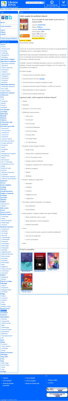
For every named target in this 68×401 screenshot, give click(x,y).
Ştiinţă (3, 342)
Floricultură (4, 70)
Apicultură (4, 65)
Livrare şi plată (31, 381)
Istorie (3, 210)
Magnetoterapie (6, 252)
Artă (2, 97)
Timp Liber (4, 357)
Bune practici (5, 204)
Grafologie (4, 348)
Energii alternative (7, 191)
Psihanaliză (4, 287)
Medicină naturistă (44, 29)
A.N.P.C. (51, 383)
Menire (3, 158)
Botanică (3, 118)
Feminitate (4, 145)
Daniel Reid (41, 25)
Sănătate (3, 310)
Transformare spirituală (8, 176)
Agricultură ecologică (7, 59)
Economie (4, 344)
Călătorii (3, 120)
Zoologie (3, 371)
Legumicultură (5, 74)
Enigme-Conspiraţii (7, 193)
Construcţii (4, 124)
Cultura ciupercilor (7, 67)
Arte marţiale (5, 109)
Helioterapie (5, 246)
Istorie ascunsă (5, 212)
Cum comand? (30, 378)
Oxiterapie (4, 260)
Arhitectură (4, 95)
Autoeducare (5, 132)
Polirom (39, 27)
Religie (3, 294)
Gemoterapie (5, 243)
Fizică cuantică (5, 346)
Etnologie (4, 195)
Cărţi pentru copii (6, 122)
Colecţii (3, 34)
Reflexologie (5, 262)
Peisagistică (4, 76)
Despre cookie (52, 380)
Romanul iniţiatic (6, 329)
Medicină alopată (6, 214)
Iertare (3, 147)
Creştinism (4, 298)
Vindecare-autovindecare (8, 178)
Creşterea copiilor (6, 139)
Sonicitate (4, 315)
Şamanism (4, 333)
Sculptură (4, 107)
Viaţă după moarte (6, 336)
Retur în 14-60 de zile (32, 383)
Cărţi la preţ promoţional (9, 38)
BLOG (3, 22)
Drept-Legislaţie (6, 185)
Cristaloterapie (5, 237)
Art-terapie (4, 233)
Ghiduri (3, 202)
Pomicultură (5, 78)
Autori (3, 30)
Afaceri (3, 44)
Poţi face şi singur (6, 281)
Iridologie (4, 250)
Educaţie (3, 189)
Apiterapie (4, 231)
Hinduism (4, 300)
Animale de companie (8, 93)
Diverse (3, 183)
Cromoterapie (5, 239)
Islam (3, 302)
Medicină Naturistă (7, 227)
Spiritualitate (5, 317)
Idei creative (5, 208)
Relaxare (4, 170)
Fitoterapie (4, 241)
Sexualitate (4, 313)
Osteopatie (4, 258)
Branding (4, 51)
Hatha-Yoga (4, 363)
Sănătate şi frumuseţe (7, 172)
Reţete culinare (5, 91)
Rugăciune (4, 266)
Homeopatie (5, 248)
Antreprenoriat (5, 49)
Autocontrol (4, 128)
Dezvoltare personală (7, 126)
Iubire (3, 151)
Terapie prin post (6, 269)
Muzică (3, 103)
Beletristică (4, 114)
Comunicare (5, 135)
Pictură (3, 105)
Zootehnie (4, 82)
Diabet (3, 218)
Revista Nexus (5, 308)
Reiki (3, 264)
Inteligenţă (4, 149)
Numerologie (5, 327)
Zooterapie (4, 273)
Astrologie (4, 111)
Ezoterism (4, 197)
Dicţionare (4, 181)
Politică (3, 275)
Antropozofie (5, 321)
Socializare (4, 174)
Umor (2, 359)
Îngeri (3, 325)
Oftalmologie (5, 222)
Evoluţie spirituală (6, 143)
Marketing (4, 57)
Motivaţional (5, 160)
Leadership (4, 53)
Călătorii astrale (6, 323)
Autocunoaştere (6, 130)
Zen (2, 338)
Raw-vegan (4, 88)
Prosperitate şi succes (7, 164)
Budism (3, 296)
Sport (2, 340)
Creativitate (4, 137)
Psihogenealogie (6, 290)
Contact (5, 378)
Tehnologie (4, 354)
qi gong (42, 79)
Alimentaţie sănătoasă (8, 84)
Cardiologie (4, 216)
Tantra (3, 367)
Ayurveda (4, 235)
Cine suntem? (7, 381)
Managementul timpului (8, 153)
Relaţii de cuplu (6, 168)
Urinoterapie (5, 271)
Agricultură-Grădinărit (8, 61)
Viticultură (4, 80)
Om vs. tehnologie (6, 162)
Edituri (3, 32)
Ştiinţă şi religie (6, 306)
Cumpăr (26, 36)
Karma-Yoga (5, 365)
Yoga (2, 361)
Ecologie (3, 187)
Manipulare (4, 277)
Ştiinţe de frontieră (7, 352)
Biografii (3, 116)
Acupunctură (5, 229)
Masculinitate (5, 155)
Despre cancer (52, 270)
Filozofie (3, 199)
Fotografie (4, 101)
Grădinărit (4, 72)
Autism (3, 285)
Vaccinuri (4, 225)
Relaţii (3, 166)
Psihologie (4, 283)
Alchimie (4, 319)
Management (5, 55)
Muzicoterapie (5, 256)
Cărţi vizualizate (6, 26)
